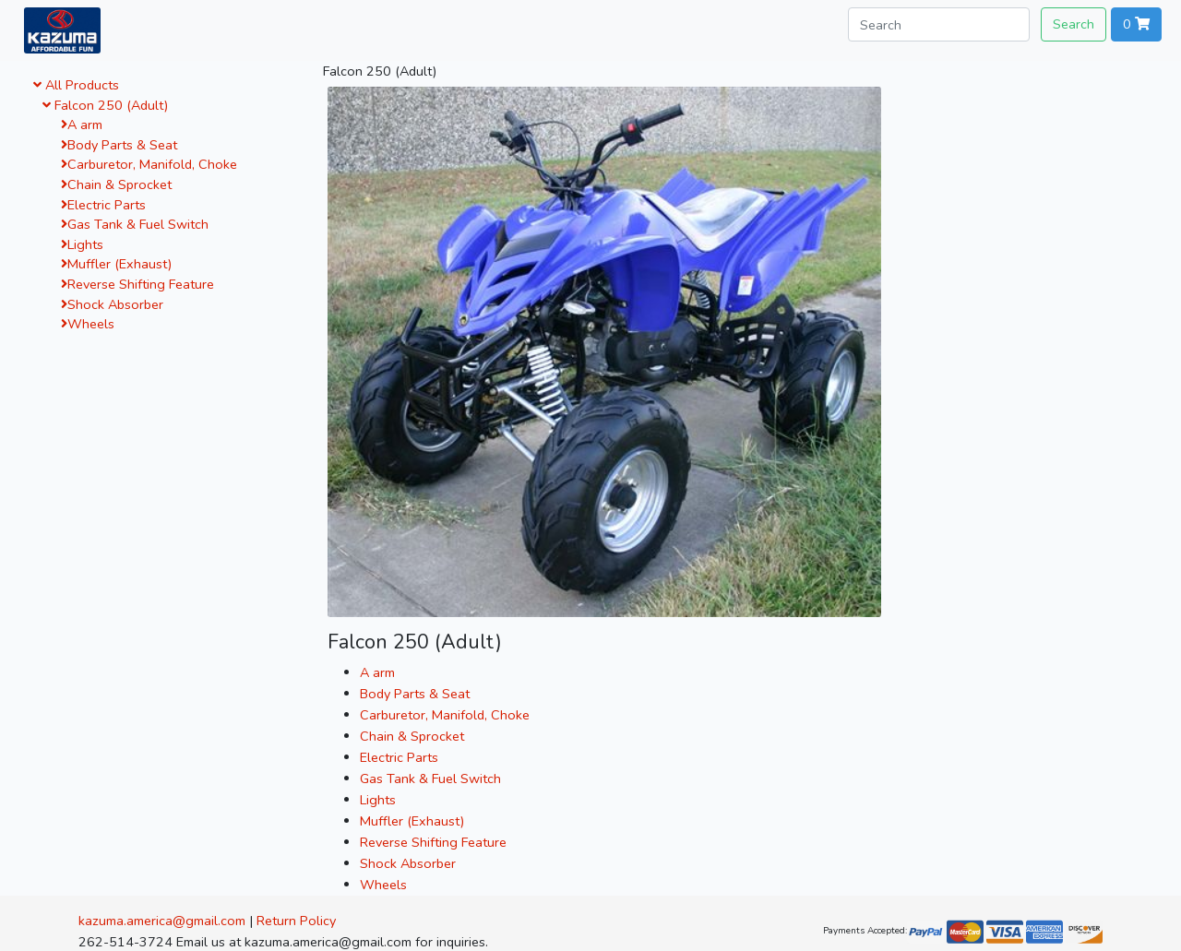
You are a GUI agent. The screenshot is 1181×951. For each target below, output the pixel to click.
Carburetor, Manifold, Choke (149, 164)
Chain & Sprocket (116, 184)
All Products (76, 85)
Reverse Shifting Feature (137, 284)
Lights (82, 244)
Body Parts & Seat (119, 145)
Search (1073, 24)
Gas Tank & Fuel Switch (135, 224)
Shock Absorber (112, 304)
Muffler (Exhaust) (116, 264)
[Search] (939, 24)
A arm (81, 124)
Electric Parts (103, 205)
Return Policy (296, 920)
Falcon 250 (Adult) (105, 105)
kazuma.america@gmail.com (161, 920)
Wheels (87, 324)
